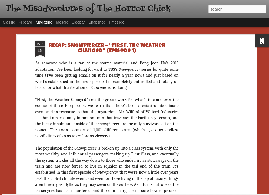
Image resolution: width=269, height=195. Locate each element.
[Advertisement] (208, 48)
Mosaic (62, 22)
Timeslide (116, 22)
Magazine (44, 22)
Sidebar (78, 22)
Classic (9, 22)
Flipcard (25, 22)
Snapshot (97, 22)
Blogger (152, 192)
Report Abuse (167, 192)
